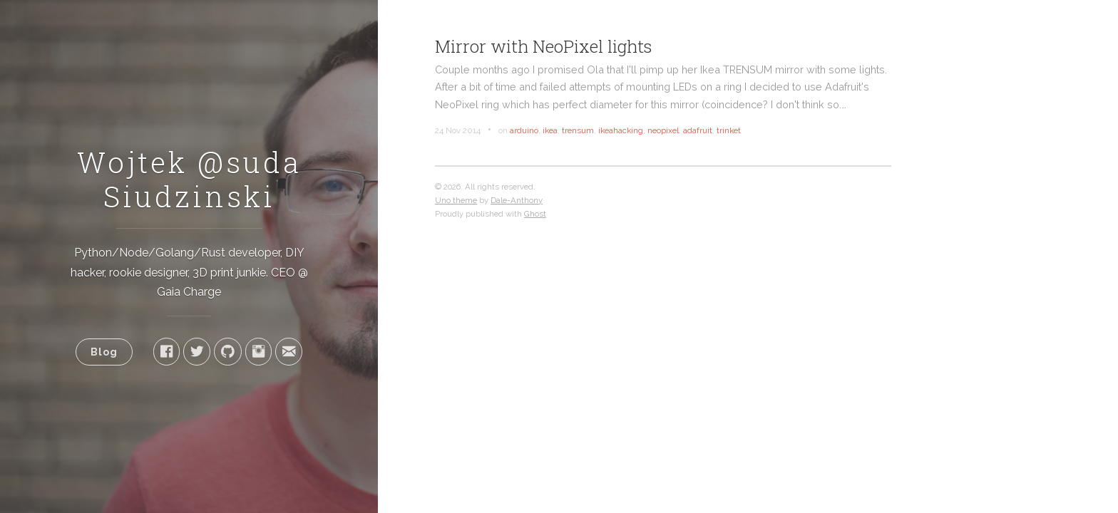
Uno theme (456, 200)
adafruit (697, 130)
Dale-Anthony (517, 200)
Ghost (535, 214)
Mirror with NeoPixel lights (543, 46)
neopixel (663, 130)
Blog (104, 352)
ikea (550, 130)
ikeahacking (620, 130)
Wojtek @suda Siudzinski (189, 179)
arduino (524, 130)
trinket (729, 130)
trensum (578, 130)
